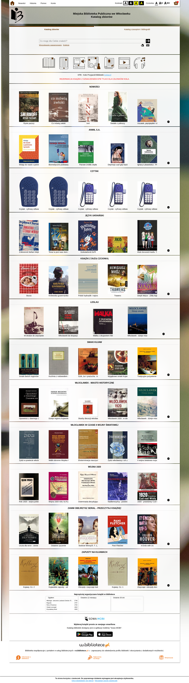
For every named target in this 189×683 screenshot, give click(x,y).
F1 (161, 3)
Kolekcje (66, 45)
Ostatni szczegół (51, 607)
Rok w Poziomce (51, 605)
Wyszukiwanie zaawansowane (50, 45)
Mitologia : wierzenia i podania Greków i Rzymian (61, 600)
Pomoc (43, 3)
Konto (53, 3)
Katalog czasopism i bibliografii (137, 29)
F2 (167, 3)
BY (141, 3)
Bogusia (49, 603)
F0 (156, 3)
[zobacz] (107, 75)
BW (131, 3)
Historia (33, 3)
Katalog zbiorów (51, 29)
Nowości (21, 3)
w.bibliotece (81, 651)
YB (136, 3)
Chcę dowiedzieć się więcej (82, 681)
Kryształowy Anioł (52, 609)
